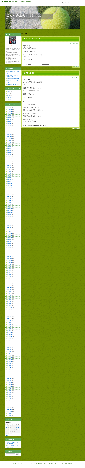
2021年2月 (9, 229)
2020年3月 (9, 252)
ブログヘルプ (61, 463)
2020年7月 (9, 243)
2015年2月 (9, 378)
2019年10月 (9, 262)
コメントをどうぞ (45, 64)
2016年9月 (9, 338)
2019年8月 (9, 266)
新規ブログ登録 (68, 463)
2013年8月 (9, 415)
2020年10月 (9, 237)
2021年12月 (9, 208)
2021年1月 (9, 231)
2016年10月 (9, 336)
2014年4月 (9, 398)
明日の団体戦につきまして (33, 39)
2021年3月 (9, 227)
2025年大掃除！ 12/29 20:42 (13, 78)
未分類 (8, 95)
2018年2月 (9, 303)
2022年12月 (9, 183)
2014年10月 (9, 386)
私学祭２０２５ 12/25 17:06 (13, 84)
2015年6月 (9, 369)
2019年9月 (9, 264)
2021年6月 (9, 221)
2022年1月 (9, 206)
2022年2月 (9, 204)
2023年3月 (9, 177)
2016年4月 (9, 349)
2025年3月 (9, 128)
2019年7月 (9, 268)
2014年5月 (9, 396)
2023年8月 (9, 167)
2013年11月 (9, 409)
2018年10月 (9, 287)
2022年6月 (9, 196)
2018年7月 (9, 293)
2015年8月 (9, 365)
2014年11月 (9, 384)
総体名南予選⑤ (29, 73)
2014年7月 (9, 392)
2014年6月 (9, 394)
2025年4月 (9, 125)
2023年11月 (9, 161)
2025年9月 (9, 115)
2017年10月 (9, 312)
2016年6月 (9, 345)
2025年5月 (9, 123)
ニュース (28, 463)
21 (6, 431)
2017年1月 (9, 330)
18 (14, 429)
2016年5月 (9, 347)
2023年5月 (9, 173)
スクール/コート (44, 463)
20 (18, 429)
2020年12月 (9, 233)
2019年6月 (9, 270)
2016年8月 (9, 341)
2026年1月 (9, 107)
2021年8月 (9, 216)
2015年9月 (9, 363)
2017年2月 (9, 328)
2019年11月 (9, 260)
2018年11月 (9, 285)
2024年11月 (9, 136)
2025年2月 (9, 130)
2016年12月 (9, 332)
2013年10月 (9, 411)
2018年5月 (9, 297)
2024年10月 (9, 138)
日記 (8, 93)
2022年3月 (9, 202)
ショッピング (23, 463)
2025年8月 (9, 117)
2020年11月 (9, 235)
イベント (55, 463)
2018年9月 (9, 289)
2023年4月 (9, 175)
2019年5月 (9, 272)
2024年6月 (9, 146)
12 (16, 427)
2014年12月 (9, 382)
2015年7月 (9, 367)
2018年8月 (9, 291)
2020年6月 (9, 245)
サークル (33, 463)
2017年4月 (9, 324)
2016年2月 (9, 353)
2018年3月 (9, 301)
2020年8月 (9, 241)
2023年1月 (9, 181)
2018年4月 (9, 299)
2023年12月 (9, 159)
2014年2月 (9, 403)
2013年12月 (9, 407)
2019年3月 (9, 276)
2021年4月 (9, 225)
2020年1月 (9, 256)
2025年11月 (9, 111)
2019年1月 (9, 281)
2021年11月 (9, 210)
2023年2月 (9, 179)
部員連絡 (9, 100)
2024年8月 (9, 142)
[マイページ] (21, 1)
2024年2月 (9, 154)
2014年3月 (9, 401)
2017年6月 (9, 320)
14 (6, 429)
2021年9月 (9, 214)
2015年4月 (9, 374)
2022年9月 (9, 190)
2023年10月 (9, 163)
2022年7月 (9, 194)
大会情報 (51, 463)
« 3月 (6, 435)
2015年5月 (9, 372)
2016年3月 (9, 351)
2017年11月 (9, 310)
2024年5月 (9, 148)
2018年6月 (9, 295)
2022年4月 (9, 200)
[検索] (70, 3)
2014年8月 (9, 390)
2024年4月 (9, 150)
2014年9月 (9, 388)
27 (18, 431)
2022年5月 (9, 198)
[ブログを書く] (28, 1)
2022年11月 (9, 185)
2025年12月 (9, 109)
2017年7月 (9, 318)
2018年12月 (9, 283)
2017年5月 (9, 322)
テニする (38, 463)
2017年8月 (9, 316)
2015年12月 (9, 357)
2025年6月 (9, 121)
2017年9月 (9, 314)
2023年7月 (9, 169)
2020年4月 (9, 250)
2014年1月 (9, 405)
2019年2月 (9, 278)
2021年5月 (9, 223)
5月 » (18, 435)
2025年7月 (9, 119)
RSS (13, 46)
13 (18, 427)
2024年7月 (9, 144)
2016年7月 (9, 343)
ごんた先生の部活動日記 (23, 15)
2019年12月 (9, 258)
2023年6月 (9, 171)
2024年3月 (9, 152)
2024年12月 (9, 134)
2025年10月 (9, 113)
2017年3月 (9, 326)
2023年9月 (9, 165)
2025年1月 (9, 132)
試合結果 (30, 125)
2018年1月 (9, 305)
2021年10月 (9, 212)
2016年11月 (9, 334)
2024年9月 (9, 140)
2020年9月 (9, 239)
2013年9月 (9, 413)
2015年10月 (9, 361)
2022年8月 (9, 192)
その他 (29, 64)
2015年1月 (9, 380)
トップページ (16, 463)
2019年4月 (9, 274)
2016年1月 (9, 355)
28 (6, 433)
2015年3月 (9, 376)
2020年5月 (9, 247)
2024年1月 (9, 156)
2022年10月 (9, 188)
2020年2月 (9, 254)
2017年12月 (9, 307)
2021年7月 (9, 219)
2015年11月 (9, 359)
